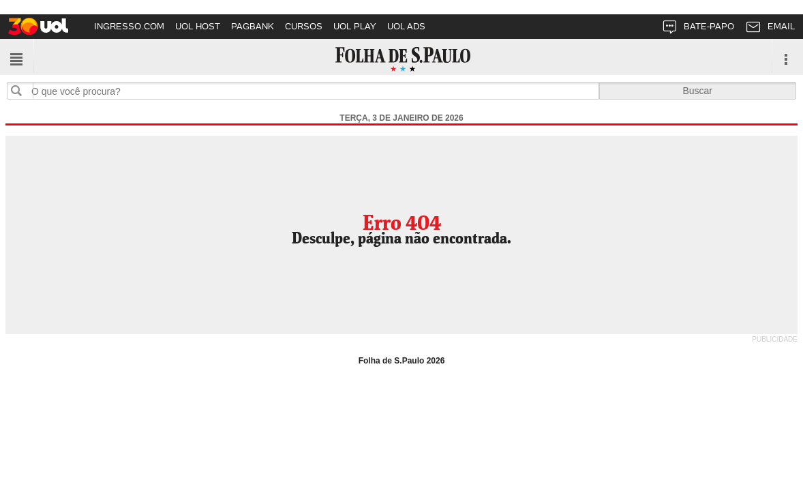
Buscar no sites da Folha (21, 90)
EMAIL (770, 29)
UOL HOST (197, 26)
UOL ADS (406, 26)
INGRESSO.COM (129, 26)
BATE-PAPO (697, 29)
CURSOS (303, 26)
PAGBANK (252, 26)
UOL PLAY (354, 26)
